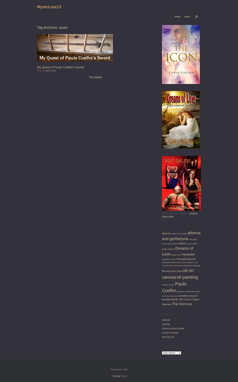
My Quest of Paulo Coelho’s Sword (60, 67)
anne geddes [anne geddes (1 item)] (182, 234)
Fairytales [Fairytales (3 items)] (188, 254)
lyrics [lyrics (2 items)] (174, 271)
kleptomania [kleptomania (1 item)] (188, 266)
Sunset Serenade (170, 332)
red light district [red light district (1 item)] (190, 291)
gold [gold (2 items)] (184, 259)
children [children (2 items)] (182, 243)
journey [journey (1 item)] (181, 266)
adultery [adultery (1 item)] (174, 234)
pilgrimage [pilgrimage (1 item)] (180, 291)
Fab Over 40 (168, 337)
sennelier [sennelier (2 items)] (183, 295)
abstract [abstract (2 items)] (166, 233)
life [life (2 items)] (163, 271)
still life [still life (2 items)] (174, 299)
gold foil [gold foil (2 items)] (191, 259)
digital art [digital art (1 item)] (171, 249)
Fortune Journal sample (173, 328)
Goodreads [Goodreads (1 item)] (166, 262)
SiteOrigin (117, 376)
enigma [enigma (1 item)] (173, 255)
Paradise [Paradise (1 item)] (165, 285)
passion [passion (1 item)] (172, 285)
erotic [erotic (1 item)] (179, 255)
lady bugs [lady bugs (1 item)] (197, 266)
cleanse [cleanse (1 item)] (190, 244)
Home (177, 17)
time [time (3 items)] (189, 304)
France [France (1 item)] (173, 259)
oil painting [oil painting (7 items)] (187, 277)
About (187, 17)
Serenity (166, 324)
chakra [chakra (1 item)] (174, 244)
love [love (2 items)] (168, 271)
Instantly (166, 320)
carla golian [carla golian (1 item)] (193, 239)
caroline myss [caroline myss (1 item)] (167, 244)
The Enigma (95, 77)
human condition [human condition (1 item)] (187, 262)
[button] (196, 17)
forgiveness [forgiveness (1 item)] (166, 259)
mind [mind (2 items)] (179, 271)
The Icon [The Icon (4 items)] (179, 304)
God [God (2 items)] (179, 259)
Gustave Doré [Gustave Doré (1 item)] (176, 262)
